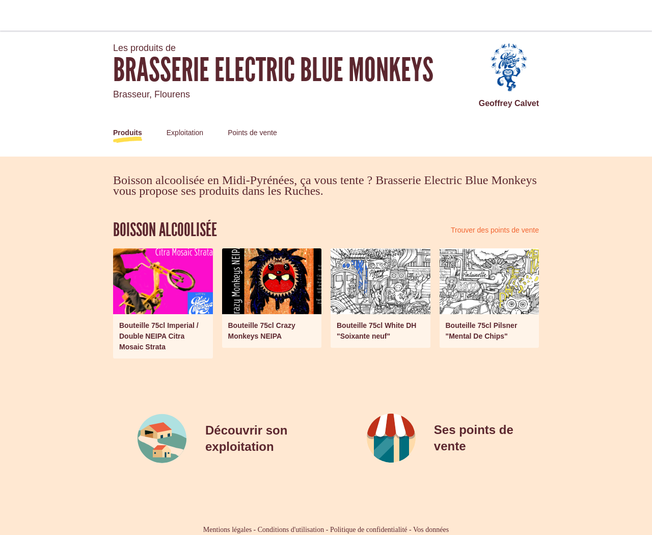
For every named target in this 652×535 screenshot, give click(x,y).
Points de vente (252, 133)
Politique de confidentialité (369, 529)
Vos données (431, 529)
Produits (127, 133)
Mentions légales (227, 529)
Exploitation (185, 133)
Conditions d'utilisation (291, 529)
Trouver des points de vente (495, 230)
